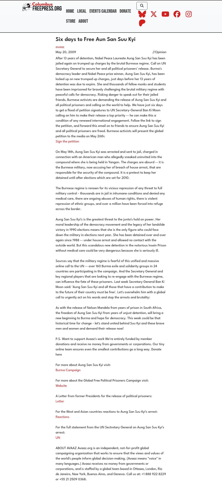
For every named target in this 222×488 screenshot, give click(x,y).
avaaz (60, 47)
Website (61, 386)
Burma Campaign (68, 370)
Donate (125, 11)
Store (70, 21)
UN (58, 437)
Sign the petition (67, 141)
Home (70, 11)
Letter (60, 401)
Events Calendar (102, 11)
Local (81, 11)
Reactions (62, 417)
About (83, 21)
